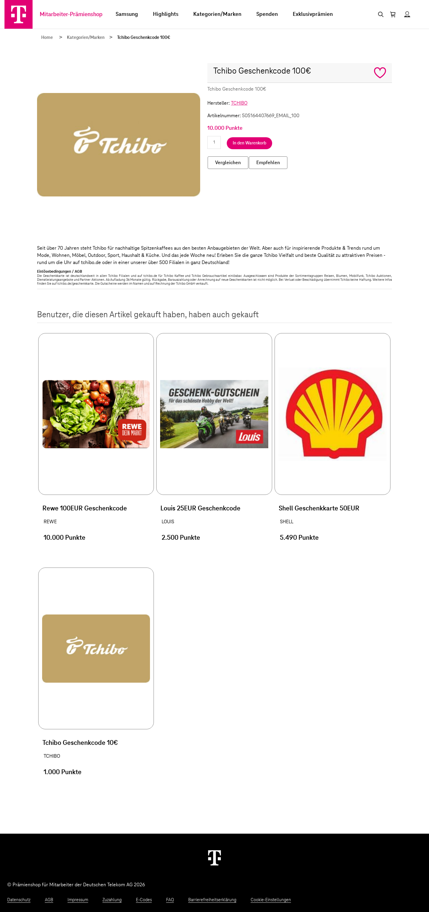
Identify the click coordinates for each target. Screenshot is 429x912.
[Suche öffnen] (379, 14)
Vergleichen (228, 162)
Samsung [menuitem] (127, 14)
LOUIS (168, 521)
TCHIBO (239, 103)
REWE (50, 521)
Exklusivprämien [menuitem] (313, 14)
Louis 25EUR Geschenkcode (200, 508)
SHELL (286, 521)
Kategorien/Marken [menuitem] (217, 14)
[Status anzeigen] (407, 14)
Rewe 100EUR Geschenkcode (84, 508)
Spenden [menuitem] (267, 14)
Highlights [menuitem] (165, 14)
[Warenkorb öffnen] (392, 14)
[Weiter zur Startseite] (214, 857)
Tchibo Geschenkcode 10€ (80, 743)
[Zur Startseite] (18, 14)
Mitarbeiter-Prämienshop (71, 14)
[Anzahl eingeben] (214, 142)
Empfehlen (268, 162)
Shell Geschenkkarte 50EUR (319, 508)
